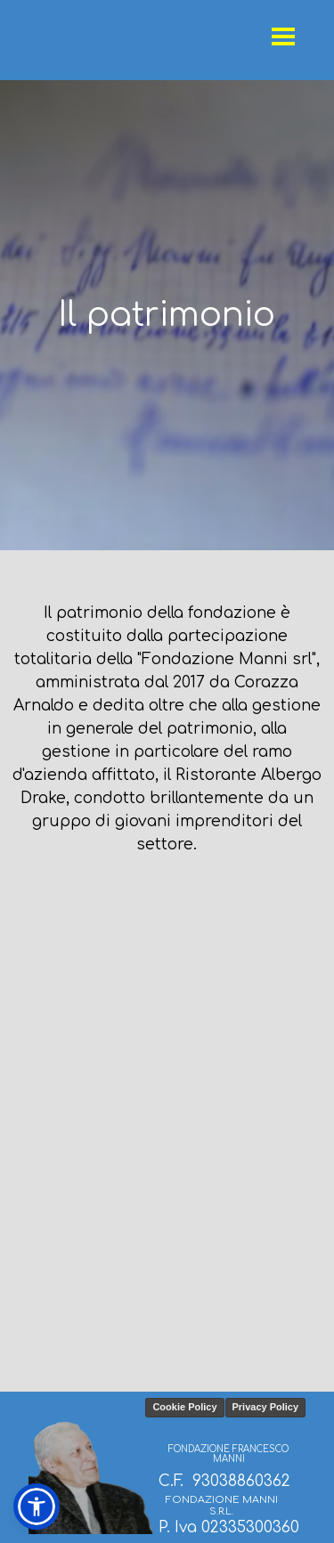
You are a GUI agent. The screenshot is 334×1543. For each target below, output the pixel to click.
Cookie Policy (184, 1406)
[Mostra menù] (283, 36)
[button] (36, 1506)
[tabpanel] (167, 315)
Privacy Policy (265, 1406)
